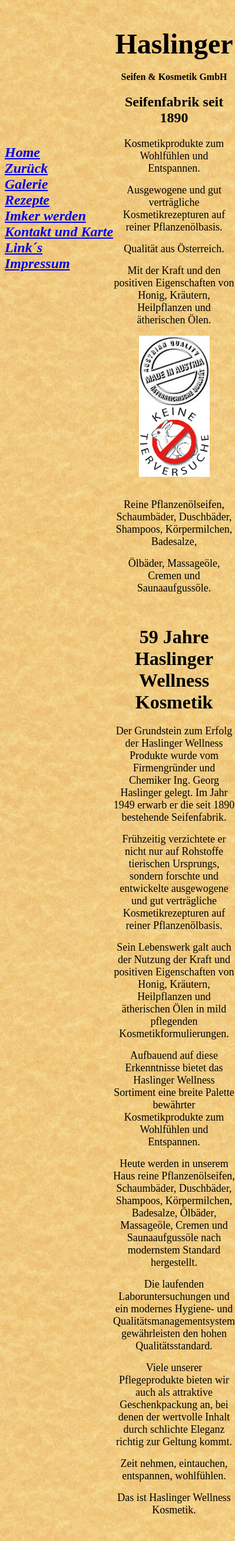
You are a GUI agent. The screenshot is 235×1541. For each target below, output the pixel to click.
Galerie (26, 184)
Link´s (23, 247)
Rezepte (27, 200)
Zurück (26, 168)
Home (22, 152)
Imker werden (45, 215)
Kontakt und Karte (59, 231)
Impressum (37, 263)
